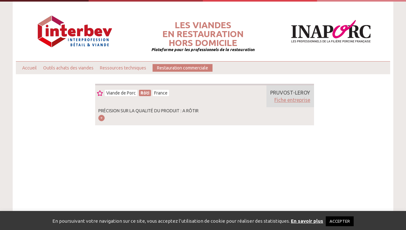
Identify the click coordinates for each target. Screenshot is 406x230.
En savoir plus (307, 221)
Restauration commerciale (182, 67)
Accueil (29, 67)
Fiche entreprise (292, 100)
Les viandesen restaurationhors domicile (203, 34)
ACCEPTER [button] (340, 221)
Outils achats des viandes (68, 67)
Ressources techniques (123, 67)
